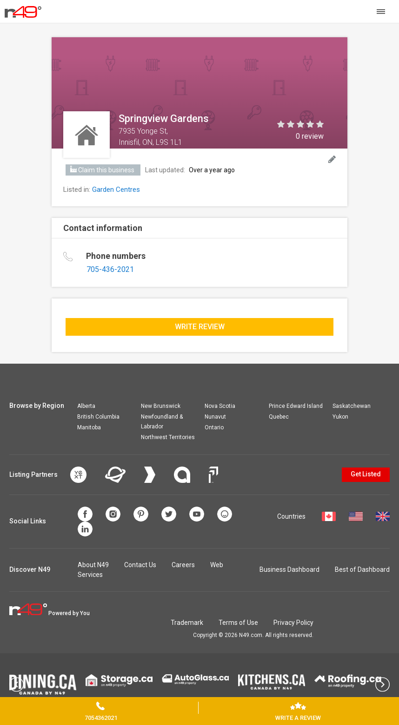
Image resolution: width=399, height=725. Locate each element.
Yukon (340, 416)
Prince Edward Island (296, 406)
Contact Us (140, 565)
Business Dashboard (289, 569)
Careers (183, 565)
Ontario (214, 427)
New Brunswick (160, 406)
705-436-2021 (110, 269)
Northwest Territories (168, 437)
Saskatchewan (351, 406)
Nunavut (215, 416)
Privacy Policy (293, 622)
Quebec (279, 416)
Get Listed (366, 474)
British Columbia (98, 416)
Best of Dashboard (362, 569)
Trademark (187, 622)
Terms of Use (238, 622)
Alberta (86, 406)
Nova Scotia (220, 406)
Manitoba (89, 427)
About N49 (93, 565)
